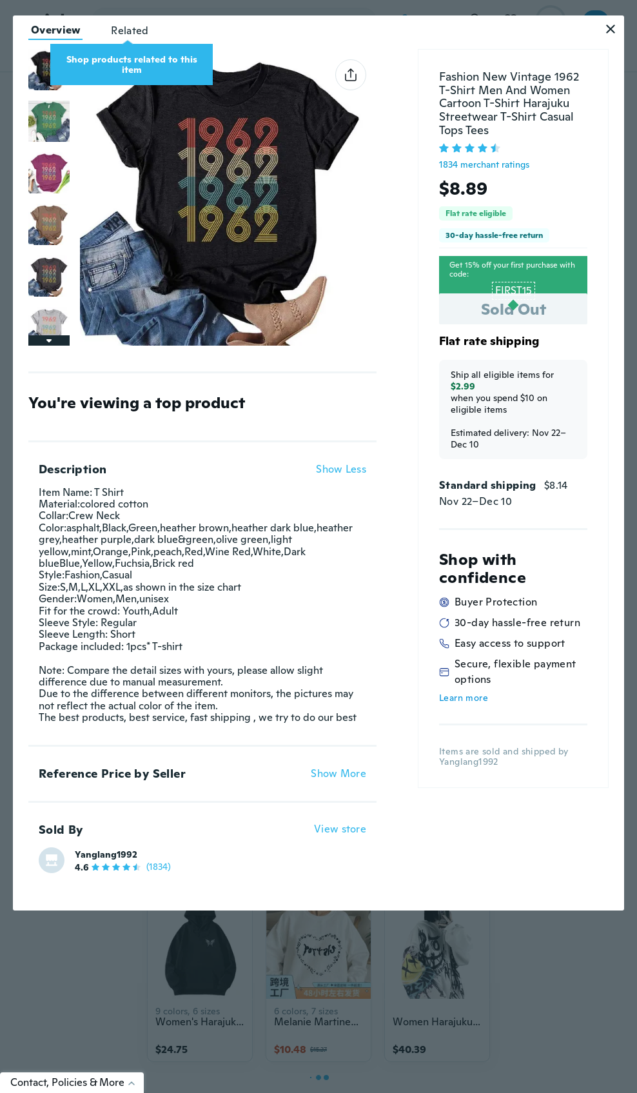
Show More (338, 774)
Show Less (341, 469)
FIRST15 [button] (513, 290)
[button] (610, 29)
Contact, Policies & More (77, 1082)
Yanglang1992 (106, 854)
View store (340, 829)
